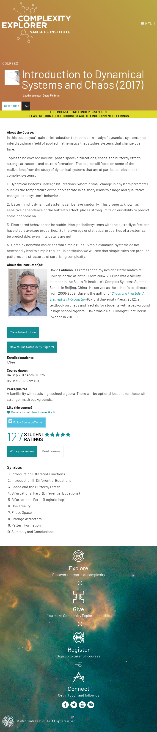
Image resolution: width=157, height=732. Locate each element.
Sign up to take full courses (78, 656)
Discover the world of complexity (78, 575)
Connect (78, 689)
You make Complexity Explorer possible (78, 616)
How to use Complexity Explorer (32, 347)
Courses (10, 63)
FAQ (26, 106)
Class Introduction (23, 332)
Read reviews (51, 451)
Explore (78, 568)
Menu (150, 24)
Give (78, 609)
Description (11, 106)
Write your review (22, 451)
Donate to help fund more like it (33, 412)
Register (79, 650)
